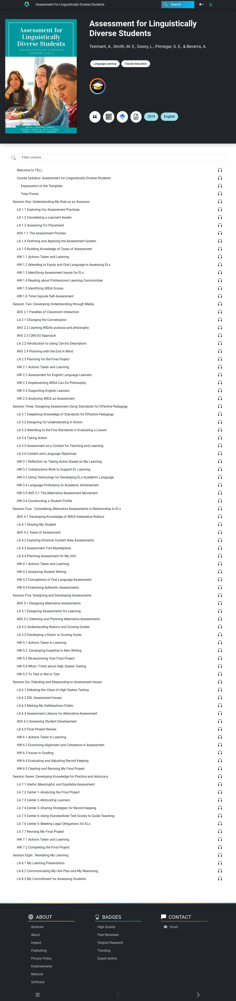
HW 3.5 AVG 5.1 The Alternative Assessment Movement (57, 493)
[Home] (26, 4)
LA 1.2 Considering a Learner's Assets (44, 217)
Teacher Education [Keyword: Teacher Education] (136, 63)
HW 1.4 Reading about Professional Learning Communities (60, 280)
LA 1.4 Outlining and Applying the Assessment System (56, 241)
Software (37, 982)
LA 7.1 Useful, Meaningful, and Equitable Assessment (56, 784)
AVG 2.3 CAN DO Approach (36, 336)
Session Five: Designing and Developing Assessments (52, 595)
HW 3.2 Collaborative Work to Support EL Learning (53, 469)
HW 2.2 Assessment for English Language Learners (54, 375)
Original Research (110, 943)
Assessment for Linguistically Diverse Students (70, 4)
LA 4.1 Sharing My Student (36, 525)
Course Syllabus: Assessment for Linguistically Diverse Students (64, 178)
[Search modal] (177, 4)
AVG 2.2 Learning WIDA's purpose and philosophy (53, 328)
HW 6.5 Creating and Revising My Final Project (51, 769)
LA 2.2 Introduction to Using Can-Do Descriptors (51, 343)
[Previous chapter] (118, 995)
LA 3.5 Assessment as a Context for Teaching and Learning (60, 446)
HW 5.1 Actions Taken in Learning (41, 643)
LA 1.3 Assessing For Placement (40, 225)
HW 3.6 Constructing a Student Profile (44, 501)
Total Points (30, 194)
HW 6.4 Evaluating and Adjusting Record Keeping (53, 761)
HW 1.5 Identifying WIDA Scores (40, 288)
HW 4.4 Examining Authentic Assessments (48, 587)
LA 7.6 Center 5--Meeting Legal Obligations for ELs (53, 824)
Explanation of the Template (41, 186)
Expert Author (107, 958)
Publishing (39, 951)
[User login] (210, 4)
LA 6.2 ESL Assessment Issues (39, 698)
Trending (103, 951)
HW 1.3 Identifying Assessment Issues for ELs (50, 273)
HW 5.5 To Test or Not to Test (38, 674)
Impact (36, 943)
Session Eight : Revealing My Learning (40, 855)
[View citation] (95, 116)
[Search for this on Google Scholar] (122, 116)
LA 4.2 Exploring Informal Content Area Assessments (55, 540)
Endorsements (41, 966)
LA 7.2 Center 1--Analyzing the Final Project (48, 792)
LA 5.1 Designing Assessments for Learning (49, 611)
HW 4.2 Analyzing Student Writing (41, 572)
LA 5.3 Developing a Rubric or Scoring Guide (49, 635)
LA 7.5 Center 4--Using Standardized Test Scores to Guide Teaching (65, 816)
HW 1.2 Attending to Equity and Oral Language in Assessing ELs (63, 265)
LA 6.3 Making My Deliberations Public (45, 706)
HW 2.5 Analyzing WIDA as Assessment (46, 399)
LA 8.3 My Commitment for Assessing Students (51, 879)
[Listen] (220, 170)
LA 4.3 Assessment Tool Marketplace (44, 548)
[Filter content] (14, 158)
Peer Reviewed (108, 935)
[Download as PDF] (136, 116)
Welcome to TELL (30, 170)
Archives (37, 927)
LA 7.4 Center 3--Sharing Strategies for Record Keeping (56, 808)
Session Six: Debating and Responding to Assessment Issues (57, 682)
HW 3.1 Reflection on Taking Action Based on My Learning (59, 462)
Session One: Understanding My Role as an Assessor (51, 202)
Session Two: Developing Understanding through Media (53, 304)
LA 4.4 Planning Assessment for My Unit (46, 556)
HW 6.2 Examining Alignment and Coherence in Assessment (60, 745)
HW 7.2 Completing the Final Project (43, 847)
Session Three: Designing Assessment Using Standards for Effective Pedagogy (70, 406)
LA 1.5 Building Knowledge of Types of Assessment (54, 249)
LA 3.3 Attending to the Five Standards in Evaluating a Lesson (62, 430)
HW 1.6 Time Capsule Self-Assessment (45, 296)
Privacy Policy (41, 958)
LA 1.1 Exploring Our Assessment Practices (48, 210)
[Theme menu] (201, 4)
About (35, 935)
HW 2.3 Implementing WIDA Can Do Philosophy (51, 383)
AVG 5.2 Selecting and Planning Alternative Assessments (58, 619)
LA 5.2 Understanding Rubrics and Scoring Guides (53, 627)
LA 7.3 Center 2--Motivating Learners (43, 800)
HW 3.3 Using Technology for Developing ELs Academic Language (65, 477)
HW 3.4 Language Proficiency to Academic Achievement (58, 485)
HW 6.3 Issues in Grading (35, 753)
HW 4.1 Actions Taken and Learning (43, 564)
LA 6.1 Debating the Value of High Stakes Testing (53, 690)
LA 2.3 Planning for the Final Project (43, 359)
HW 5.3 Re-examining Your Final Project (46, 658)
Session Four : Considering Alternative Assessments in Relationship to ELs (67, 509)
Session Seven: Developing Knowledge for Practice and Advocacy (60, 776)
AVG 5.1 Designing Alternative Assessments (49, 603)
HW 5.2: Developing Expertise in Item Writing (49, 650)
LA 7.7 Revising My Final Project (40, 832)
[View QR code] (108, 116)
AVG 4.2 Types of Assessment (39, 532)
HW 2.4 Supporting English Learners (43, 391)
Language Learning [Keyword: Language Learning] (105, 63)
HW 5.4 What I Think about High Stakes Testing (51, 666)
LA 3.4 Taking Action (32, 438)
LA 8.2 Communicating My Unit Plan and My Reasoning (57, 871)
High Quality (106, 927)
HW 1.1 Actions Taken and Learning (43, 257)
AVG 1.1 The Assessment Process (41, 233)
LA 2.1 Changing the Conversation (42, 320)
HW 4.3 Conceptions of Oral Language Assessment (54, 580)
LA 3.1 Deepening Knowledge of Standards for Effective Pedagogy (65, 414)
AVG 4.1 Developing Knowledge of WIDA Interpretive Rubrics (60, 517)
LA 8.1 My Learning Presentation (40, 863)
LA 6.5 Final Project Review (36, 729)
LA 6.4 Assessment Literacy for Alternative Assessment (57, 713)
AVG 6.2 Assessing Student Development (47, 721)
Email (174, 927)
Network (37, 974)
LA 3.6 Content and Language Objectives (46, 454)
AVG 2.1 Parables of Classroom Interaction (48, 312)
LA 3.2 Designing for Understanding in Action (50, 422)
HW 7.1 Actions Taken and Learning (43, 839)
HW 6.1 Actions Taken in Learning (41, 737)
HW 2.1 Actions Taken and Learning (43, 367)
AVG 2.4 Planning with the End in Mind (45, 351)
